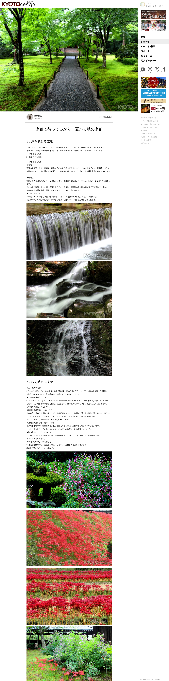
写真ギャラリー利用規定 (149, 137)
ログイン (161, 6)
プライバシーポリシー (148, 133)
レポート (145, 41)
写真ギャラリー (148, 60)
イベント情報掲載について (149, 121)
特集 (143, 37)
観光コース (146, 56)
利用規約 (144, 130)
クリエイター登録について (149, 127)
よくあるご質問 (146, 140)
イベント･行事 (148, 46)
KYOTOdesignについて (148, 118)
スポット (145, 51)
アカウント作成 (151, 6)
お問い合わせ (145, 143)
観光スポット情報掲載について (151, 124)
